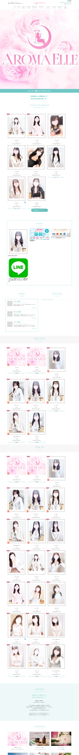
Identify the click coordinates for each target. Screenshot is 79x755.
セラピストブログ (45, 738)
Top (15, 7)
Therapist (34, 7)
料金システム (26, 740)
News (23, 7)
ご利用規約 (43, 742)
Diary (48, 7)
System (28, 7)
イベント (25, 738)
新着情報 (25, 736)
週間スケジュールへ (39, 179)
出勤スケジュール (45, 734)
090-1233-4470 (66, 2)
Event (18, 7)
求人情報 (43, 740)
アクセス (43, 736)
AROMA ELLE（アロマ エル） (40, 753)
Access (54, 7)
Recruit (60, 7)
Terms (65, 7)
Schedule (41, 7)
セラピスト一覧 (26, 742)
